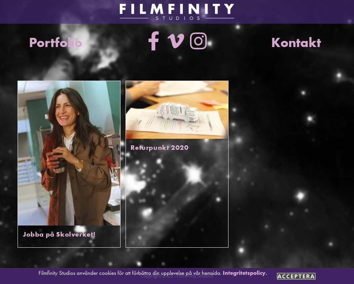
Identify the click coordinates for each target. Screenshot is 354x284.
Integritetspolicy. (245, 273)
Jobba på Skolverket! (59, 234)
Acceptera (296, 276)
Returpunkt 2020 (159, 147)
